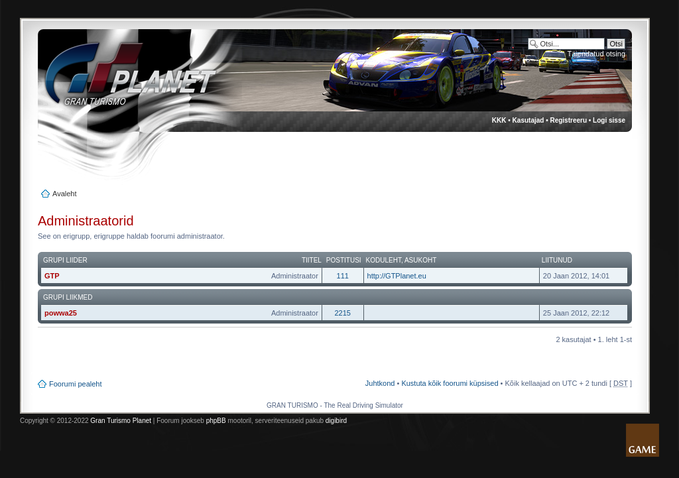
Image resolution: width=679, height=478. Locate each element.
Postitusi (343, 260)
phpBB (216, 420)
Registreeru (568, 120)
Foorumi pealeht (75, 384)
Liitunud (557, 260)
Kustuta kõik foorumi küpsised (449, 383)
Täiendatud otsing (596, 54)
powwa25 (60, 313)
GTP (52, 276)
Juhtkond (380, 383)
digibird (336, 420)
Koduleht (383, 260)
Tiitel (312, 260)
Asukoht (420, 260)
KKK (499, 120)
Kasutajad (528, 120)
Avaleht (64, 194)
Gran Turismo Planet (120, 420)
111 (343, 276)
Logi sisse (609, 120)
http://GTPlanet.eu (396, 276)
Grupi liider (65, 260)
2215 (342, 313)
